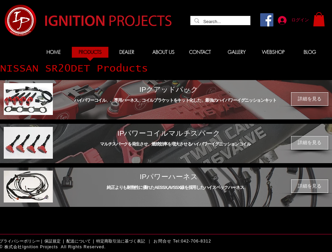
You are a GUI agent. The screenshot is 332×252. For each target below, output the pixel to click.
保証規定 (52, 241)
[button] (319, 19)
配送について (78, 241)
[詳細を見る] (309, 99)
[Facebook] (266, 19)
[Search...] (219, 21)
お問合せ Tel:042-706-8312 (182, 241)
